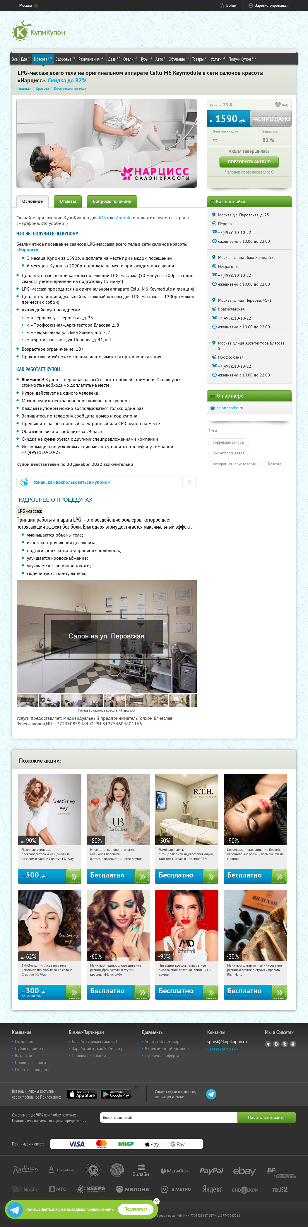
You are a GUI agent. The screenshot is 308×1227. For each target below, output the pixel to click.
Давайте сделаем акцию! (94, 1041)
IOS (103, 217)
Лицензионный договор (167, 1048)
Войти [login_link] (231, 5)
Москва (25, 5)
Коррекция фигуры (228, 442)
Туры (146, 58)
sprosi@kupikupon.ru (227, 1041)
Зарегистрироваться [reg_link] (272, 5)
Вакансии (23, 1055)
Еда (26, 58)
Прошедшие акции (89, 1055)
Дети (114, 58)
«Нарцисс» (27, 250)
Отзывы (68, 201)
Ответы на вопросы (32, 1069)
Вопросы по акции (112, 201)
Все (15, 59)
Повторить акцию (249, 162)
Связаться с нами (223, 1049)
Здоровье (65, 58)
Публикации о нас (31, 1048)
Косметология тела (228, 453)
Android (124, 217)
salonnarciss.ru (230, 407)
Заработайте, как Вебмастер (98, 1048)
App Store (82, 1094)
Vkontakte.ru (276, 1044)
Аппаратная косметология (234, 463)
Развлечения (91, 58)
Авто (160, 58)
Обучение (179, 58)
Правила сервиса (30, 1062)
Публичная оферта (162, 1055)
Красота (43, 58)
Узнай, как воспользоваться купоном (72, 482)
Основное (32, 201)
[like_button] (278, 105)
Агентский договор (162, 1041)
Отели (130, 58)
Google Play (115, 1094)
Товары (200, 58)
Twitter (284, 1044)
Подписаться (136, 1209)
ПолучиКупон (242, 58)
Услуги (218, 58)
